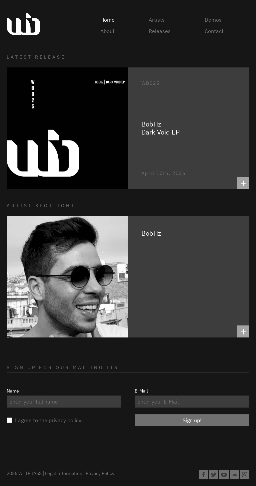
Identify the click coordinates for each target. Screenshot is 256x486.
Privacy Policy (100, 473)
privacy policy (65, 420)
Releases (160, 31)
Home (107, 19)
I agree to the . (44, 420)
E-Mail (141, 391)
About (107, 31)
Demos (213, 19)
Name (13, 391)
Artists (157, 19)
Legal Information (63, 473)
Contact (214, 31)
